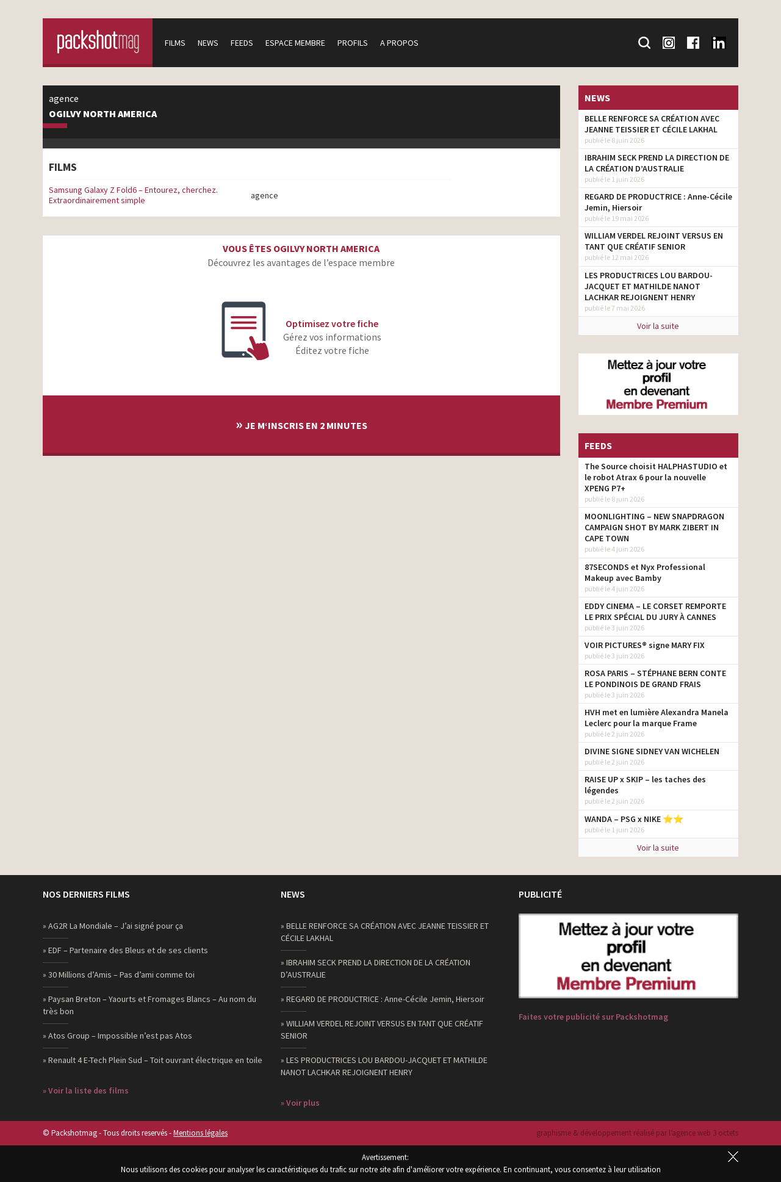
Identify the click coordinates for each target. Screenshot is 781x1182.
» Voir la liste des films (86, 1090)
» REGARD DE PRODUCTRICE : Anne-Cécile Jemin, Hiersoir (382, 998)
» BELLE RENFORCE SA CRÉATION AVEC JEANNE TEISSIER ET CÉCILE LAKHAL (385, 931)
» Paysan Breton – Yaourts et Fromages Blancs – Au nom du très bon (149, 1005)
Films (175, 42)
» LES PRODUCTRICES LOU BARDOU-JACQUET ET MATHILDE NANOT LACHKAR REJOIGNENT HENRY (384, 1066)
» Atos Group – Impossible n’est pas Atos (117, 1035)
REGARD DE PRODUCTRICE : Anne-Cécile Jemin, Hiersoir (658, 202)
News (208, 42)
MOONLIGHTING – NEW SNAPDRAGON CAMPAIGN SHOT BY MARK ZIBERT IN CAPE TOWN (654, 527)
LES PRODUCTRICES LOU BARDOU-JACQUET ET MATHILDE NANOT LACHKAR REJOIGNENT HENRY (649, 286)
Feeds (242, 42)
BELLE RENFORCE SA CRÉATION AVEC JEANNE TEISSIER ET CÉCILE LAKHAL (652, 124)
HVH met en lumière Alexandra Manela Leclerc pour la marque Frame (657, 718)
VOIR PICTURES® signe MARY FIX (645, 645)
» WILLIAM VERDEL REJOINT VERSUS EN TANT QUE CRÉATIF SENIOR (382, 1029)
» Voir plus (300, 1102)
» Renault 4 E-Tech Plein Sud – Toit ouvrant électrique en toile (152, 1059)
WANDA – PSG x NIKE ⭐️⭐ (634, 818)
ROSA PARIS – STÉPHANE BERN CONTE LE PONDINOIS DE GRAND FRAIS (655, 679)
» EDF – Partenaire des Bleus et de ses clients (125, 950)
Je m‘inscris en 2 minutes (301, 423)
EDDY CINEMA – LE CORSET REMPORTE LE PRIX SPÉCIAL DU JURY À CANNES (655, 611)
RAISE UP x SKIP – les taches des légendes (645, 785)
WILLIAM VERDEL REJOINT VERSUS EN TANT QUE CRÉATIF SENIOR (654, 241)
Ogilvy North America (103, 114)
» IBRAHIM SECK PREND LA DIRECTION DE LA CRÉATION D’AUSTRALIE (375, 968)
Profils (352, 42)
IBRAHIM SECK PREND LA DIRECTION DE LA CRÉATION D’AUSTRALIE (657, 163)
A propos (399, 42)
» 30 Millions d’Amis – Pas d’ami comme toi (119, 974)
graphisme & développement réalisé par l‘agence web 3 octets (637, 1133)
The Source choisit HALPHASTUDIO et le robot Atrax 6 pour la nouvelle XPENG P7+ (656, 477)
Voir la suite (658, 325)
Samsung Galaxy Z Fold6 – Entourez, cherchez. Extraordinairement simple (133, 195)
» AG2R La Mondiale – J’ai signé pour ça (113, 925)
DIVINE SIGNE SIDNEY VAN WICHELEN (652, 751)
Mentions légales (200, 1133)
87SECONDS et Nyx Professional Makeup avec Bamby (645, 572)
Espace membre (295, 42)
